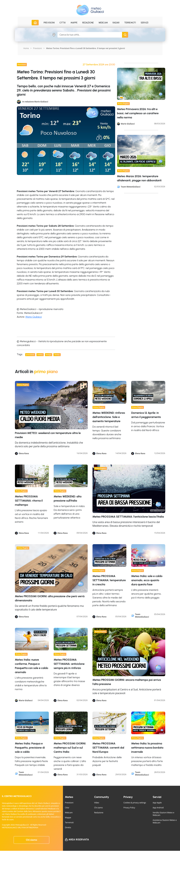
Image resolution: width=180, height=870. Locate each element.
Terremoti (69, 822)
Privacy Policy (129, 807)
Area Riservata (78, 839)
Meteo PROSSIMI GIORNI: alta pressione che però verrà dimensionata (49, 598)
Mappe (68, 817)
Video (96, 802)
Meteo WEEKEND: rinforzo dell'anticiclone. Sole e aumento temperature (108, 417)
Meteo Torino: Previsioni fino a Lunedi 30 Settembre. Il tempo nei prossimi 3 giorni (85, 48)
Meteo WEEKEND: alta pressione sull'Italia (67, 498)
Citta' (67, 807)
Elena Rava (24, 453)
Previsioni (37, 48)
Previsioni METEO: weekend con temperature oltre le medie (48, 435)
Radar (116, 22)
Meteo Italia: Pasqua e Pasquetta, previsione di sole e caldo (30, 748)
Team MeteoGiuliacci (130, 187)
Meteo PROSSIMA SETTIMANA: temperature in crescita (109, 580)
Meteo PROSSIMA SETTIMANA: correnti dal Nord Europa (108, 748)
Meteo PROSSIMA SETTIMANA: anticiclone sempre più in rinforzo (69, 664)
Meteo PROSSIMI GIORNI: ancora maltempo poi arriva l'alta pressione (126, 682)
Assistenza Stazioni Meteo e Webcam (165, 821)
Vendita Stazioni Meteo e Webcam (163, 813)
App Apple (157, 802)
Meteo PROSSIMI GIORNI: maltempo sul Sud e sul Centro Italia (70, 748)
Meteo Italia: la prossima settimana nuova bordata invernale (147, 748)
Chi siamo (31, 839)
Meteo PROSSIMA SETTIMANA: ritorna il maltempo (29, 501)
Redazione (98, 812)
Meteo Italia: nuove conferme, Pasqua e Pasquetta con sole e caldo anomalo (31, 666)
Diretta (68, 827)
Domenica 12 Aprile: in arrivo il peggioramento (146, 415)
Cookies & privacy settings (134, 802)
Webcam (103, 22)
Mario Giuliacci (33, 316)
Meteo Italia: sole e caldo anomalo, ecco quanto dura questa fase (146, 580)
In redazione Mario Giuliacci (35, 101)
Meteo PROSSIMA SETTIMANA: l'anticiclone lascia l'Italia (128, 516)
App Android (158, 807)
